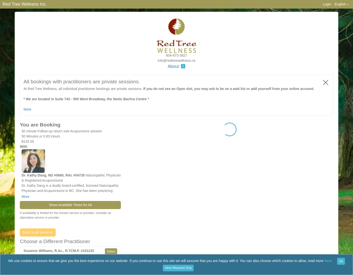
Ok (341, 261)
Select (111, 251)
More (25, 197)
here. (329, 261)
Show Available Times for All (70, 205)
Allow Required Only (178, 268)
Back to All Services (38, 232)
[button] (341, 4)
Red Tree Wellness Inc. (25, 4)
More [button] (27, 109)
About (176, 66)
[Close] (326, 82)
